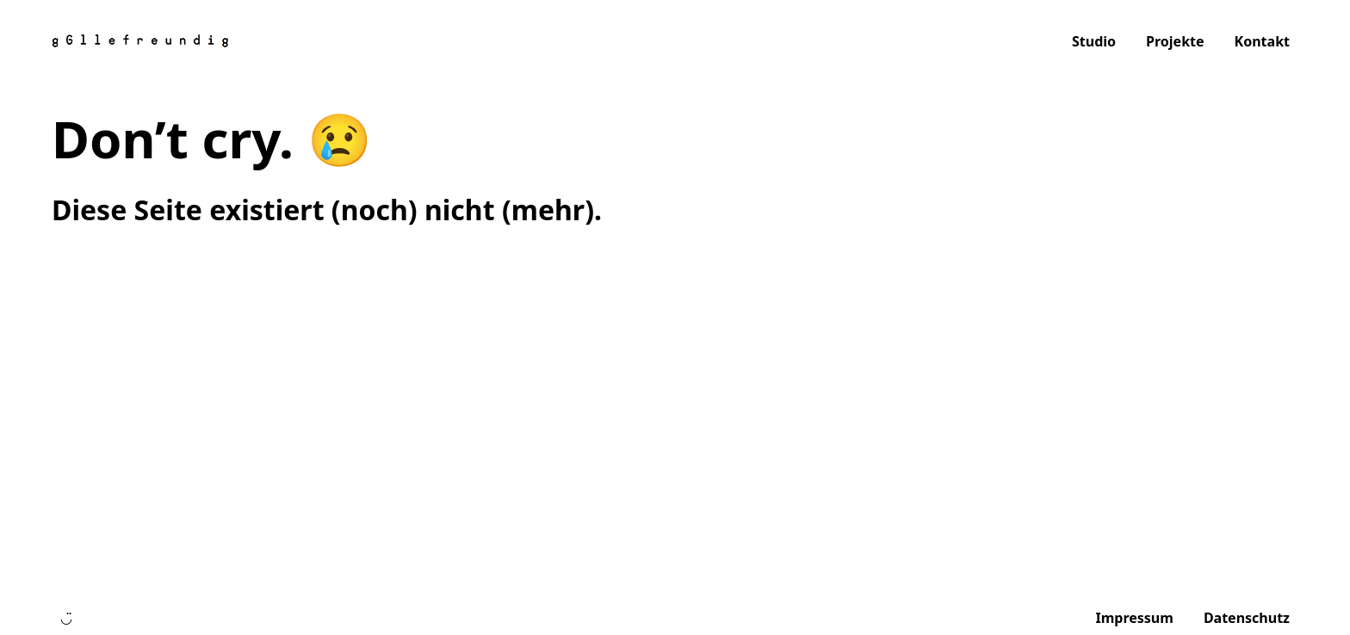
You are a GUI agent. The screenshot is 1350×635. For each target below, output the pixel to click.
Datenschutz (1247, 617)
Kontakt (1262, 41)
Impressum (1134, 617)
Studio (1094, 41)
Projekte (1175, 41)
